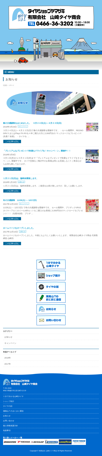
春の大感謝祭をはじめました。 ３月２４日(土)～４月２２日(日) (32, 123)
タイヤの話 (7, 406)
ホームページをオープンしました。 (19, 228)
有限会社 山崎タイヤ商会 (48, 451)
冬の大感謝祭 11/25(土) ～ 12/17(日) (20, 200)
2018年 (7, 358)
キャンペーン (22, 126)
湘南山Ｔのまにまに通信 (13, 411)
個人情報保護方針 (10, 426)
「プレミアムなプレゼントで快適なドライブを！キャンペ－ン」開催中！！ (37, 151)
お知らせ (21, 182)
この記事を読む (12, 141)
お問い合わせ (8, 421)
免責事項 (6, 430)
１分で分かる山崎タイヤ (13, 396)
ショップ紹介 (8, 401)
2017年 (7, 364)
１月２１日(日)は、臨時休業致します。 (20, 178)
